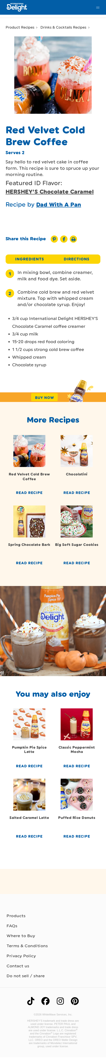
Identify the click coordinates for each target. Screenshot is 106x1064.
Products (16, 918)
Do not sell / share (26, 981)
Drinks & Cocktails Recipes (66, 27)
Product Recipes (21, 27)
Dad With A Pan (60, 204)
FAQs (12, 929)
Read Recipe (29, 494)
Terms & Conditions (28, 950)
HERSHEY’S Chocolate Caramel (52, 191)
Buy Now (44, 399)
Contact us (18, 971)
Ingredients (29, 259)
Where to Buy (21, 939)
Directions (76, 259)
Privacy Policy (22, 960)
